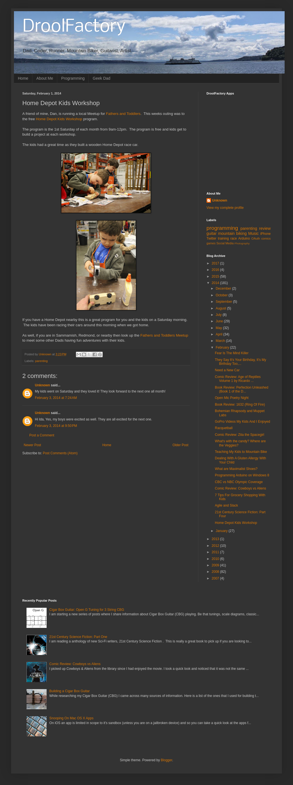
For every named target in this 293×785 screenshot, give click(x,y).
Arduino (244, 238)
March (221, 341)
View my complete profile (225, 208)
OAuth (255, 238)
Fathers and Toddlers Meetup (163, 335)
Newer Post (32, 445)
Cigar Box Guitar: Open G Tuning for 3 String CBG (86, 610)
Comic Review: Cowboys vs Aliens (240, 488)
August (221, 308)
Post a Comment (41, 435)
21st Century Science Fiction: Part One (78, 637)
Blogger (166, 760)
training (223, 238)
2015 (216, 276)
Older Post (180, 445)
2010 (216, 559)
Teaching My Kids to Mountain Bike (241, 452)
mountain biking (232, 233)
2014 (216, 283)
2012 (216, 546)
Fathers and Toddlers (123, 114)
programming (222, 228)
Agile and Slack (226, 505)
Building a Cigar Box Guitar (69, 691)
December (224, 288)
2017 (216, 263)
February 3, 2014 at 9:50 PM (56, 426)
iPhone (265, 234)
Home (23, 78)
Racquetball (223, 428)
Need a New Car (227, 370)
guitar (211, 233)
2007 (216, 578)
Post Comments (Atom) (60, 453)
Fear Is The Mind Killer (232, 353)
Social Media (225, 243)
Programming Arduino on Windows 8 (242, 475)
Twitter (211, 238)
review (265, 228)
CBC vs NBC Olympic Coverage (239, 482)
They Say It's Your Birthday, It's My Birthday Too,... (240, 362)
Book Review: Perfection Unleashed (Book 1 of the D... (241, 389)
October (222, 295)
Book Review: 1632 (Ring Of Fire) (240, 404)
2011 (216, 552)
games (210, 243)
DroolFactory (74, 26)
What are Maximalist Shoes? (236, 469)
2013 (216, 539)
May (219, 328)
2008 (216, 572)
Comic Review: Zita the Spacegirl (239, 435)
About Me (44, 78)
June (220, 321)
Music (253, 233)
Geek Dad (101, 78)
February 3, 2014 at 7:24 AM (56, 398)
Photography (241, 243)
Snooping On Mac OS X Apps (71, 718)
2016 (216, 270)
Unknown (42, 385)
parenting (41, 361)
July (219, 315)
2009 (216, 565)
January (222, 531)
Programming (73, 78)
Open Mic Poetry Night (232, 398)
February (223, 347)
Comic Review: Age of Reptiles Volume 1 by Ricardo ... (238, 379)
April (219, 334)
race (233, 238)
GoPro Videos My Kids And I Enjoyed (242, 422)
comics (266, 238)
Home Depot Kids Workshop (59, 119)
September (224, 302)
